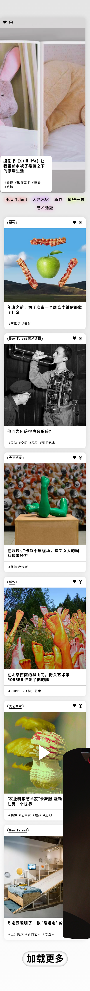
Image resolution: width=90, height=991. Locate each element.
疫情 (10, 187)
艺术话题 (45, 208)
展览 (14, 443)
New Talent (16, 200)
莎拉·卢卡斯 (19, 567)
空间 (24, 443)
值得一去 (76, 200)
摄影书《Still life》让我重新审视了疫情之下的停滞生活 (24, 166)
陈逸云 (50, 934)
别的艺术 (23, 182)
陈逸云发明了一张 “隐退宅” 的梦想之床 (43, 923)
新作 (58, 200)
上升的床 (17, 934)
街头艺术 (34, 691)
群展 (35, 443)
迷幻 (48, 815)
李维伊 (15, 323)
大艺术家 (40, 200)
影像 (10, 182)
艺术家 (26, 815)
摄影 (37, 182)
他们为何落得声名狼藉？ (30, 431)
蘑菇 (38, 815)
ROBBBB (17, 691)
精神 (14, 815)
